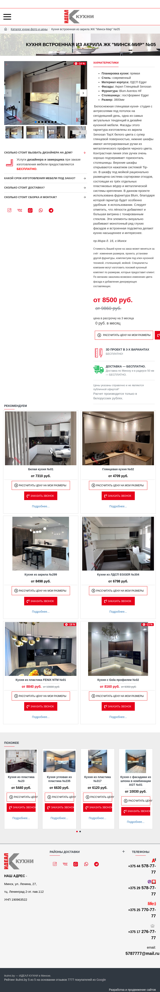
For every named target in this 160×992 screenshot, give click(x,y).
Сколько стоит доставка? (24, 187)
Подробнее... (41, 506)
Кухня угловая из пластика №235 (59, 778)
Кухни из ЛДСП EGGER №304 (118, 574)
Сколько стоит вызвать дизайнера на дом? (38, 152)
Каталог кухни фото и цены (29, 29)
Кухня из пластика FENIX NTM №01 (41, 679)
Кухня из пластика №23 (21, 778)
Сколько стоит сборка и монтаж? (30, 197)
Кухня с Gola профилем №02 (118, 679)
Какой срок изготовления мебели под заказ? (39, 178)
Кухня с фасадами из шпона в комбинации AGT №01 (135, 780)
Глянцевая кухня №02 (118, 469)
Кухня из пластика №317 (97, 778)
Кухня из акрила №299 (41, 574)
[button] (7, 93)
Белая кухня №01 (40, 469)
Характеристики (106, 62)
